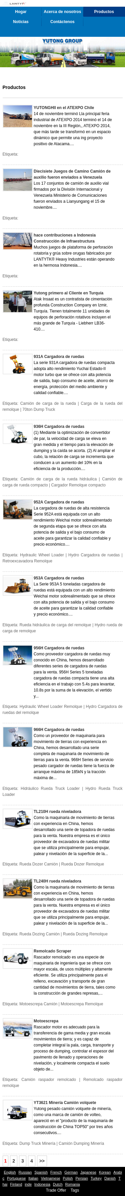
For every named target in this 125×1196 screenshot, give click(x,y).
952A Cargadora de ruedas (59, 502)
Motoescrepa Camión (38, 1004)
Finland (16, 1184)
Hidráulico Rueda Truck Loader (50, 788)
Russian (25, 1172)
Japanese (88, 1172)
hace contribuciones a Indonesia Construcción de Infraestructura (65, 238)
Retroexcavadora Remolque (27, 561)
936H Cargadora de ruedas (59, 426)
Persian (81, 1178)
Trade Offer (56, 1190)
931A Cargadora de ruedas (59, 356)
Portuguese (16, 1178)
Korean (105, 1172)
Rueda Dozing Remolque (85, 934)
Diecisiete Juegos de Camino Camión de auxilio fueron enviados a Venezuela (72, 174)
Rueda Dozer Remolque (82, 864)
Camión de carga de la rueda (48, 403)
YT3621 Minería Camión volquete (65, 1102)
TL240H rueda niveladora (57, 881)
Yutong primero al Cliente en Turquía (68, 293)
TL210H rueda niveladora (57, 811)
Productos (104, 11)
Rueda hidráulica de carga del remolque (55, 625)
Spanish (41, 1172)
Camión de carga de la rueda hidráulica (58, 479)
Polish (68, 1178)
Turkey (96, 1178)
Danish (110, 1178)
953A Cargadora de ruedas (59, 578)
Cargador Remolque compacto (78, 485)
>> (42, 1161)
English (10, 1172)
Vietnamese (50, 1178)
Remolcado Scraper (52, 951)
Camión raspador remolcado (48, 1079)
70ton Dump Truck (38, 409)
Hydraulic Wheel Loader (42, 555)
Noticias (21, 21)
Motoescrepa (46, 1021)
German (71, 1172)
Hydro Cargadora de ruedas (94, 555)
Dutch (58, 1184)
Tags (75, 1190)
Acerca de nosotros (62, 11)
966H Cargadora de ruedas (59, 729)
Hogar (21, 11)
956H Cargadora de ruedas (59, 648)
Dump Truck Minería (37, 1143)
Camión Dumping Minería (81, 1143)
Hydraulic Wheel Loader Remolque (51, 706)
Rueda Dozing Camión (39, 934)
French (56, 1172)
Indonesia (42, 1184)
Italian (33, 1178)
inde (28, 1184)
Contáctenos (62, 21)
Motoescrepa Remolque (82, 1004)
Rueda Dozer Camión (38, 864)
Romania (72, 1184)
